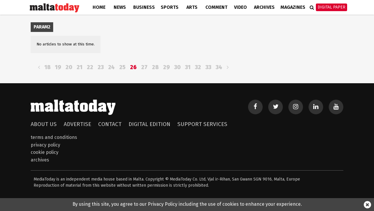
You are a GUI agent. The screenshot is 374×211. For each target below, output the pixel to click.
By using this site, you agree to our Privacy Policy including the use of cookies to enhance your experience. (187, 204)
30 (177, 67)
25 (122, 67)
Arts (192, 7)
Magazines (292, 7)
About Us (44, 124)
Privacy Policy (45, 145)
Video (240, 7)
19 (58, 67)
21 (79, 67)
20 (68, 67)
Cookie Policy (44, 152)
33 (208, 67)
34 (219, 67)
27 (144, 67)
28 (155, 67)
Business (144, 7)
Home (99, 7)
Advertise (77, 124)
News (120, 7)
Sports (170, 7)
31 (188, 67)
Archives (264, 7)
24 (111, 67)
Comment (216, 7)
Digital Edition (149, 124)
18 (47, 67)
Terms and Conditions (54, 137)
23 (101, 67)
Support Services (202, 124)
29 (166, 67)
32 (198, 67)
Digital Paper (331, 7)
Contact (110, 124)
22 (90, 67)
